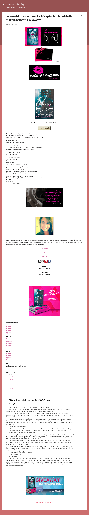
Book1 (11, 377)
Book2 (11, 379)
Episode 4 (9, 345)
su (44, 252)
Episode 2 (9, 328)
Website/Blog (44, 248)
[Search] (85, 5)
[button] (81, 16)
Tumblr (44, 256)
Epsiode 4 (9, 332)
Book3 (11, 382)
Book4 (11, 388)
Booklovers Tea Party (15, 4)
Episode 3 (9, 330)
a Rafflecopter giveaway (44, 502)
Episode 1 (9, 326)
